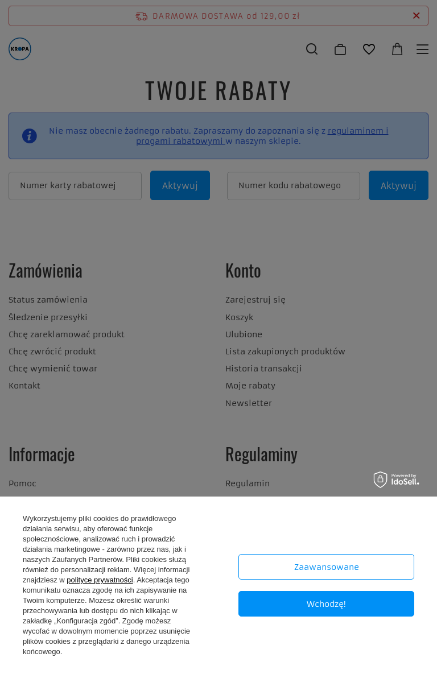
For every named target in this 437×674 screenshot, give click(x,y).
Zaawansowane (326, 567)
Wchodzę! (326, 604)
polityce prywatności (100, 580)
